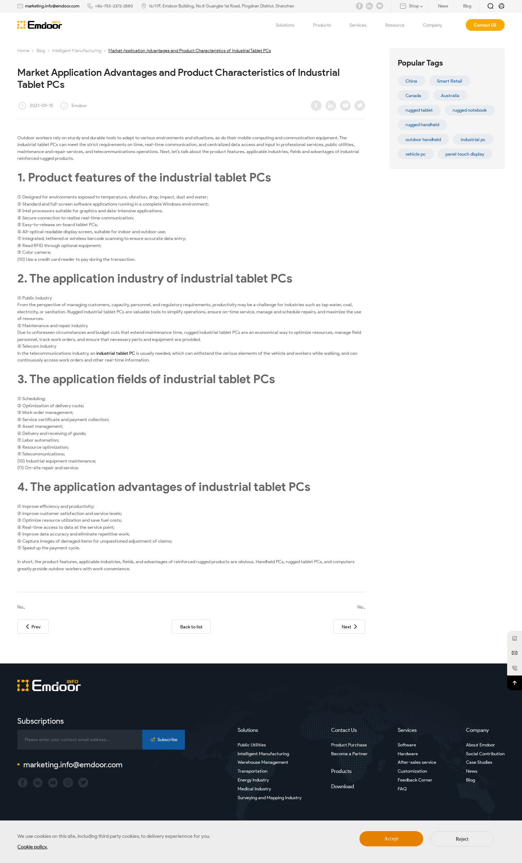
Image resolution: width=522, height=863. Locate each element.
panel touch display (465, 154)
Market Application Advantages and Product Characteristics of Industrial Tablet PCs (189, 50)
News (471, 771)
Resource (399, 25)
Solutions (289, 25)
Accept (391, 838)
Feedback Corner (415, 780)
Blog (40, 50)
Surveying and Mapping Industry (269, 797)
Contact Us (344, 730)
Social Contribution (485, 753)
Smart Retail (449, 81)
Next (349, 626)
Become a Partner (349, 753)
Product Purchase (349, 744)
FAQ (402, 788)
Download (342, 786)
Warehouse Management (263, 762)
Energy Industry (253, 780)
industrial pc (473, 139)
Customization (412, 771)
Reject (462, 839)
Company (436, 25)
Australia (450, 95)
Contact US (485, 25)
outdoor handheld (423, 139)
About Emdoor (480, 744)
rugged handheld (422, 124)
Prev (33, 626)
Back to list (191, 626)
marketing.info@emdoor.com (52, 6)
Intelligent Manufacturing (76, 50)
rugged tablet (419, 110)
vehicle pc (415, 154)
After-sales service (417, 762)
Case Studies (479, 762)
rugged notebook (470, 110)
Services (362, 25)
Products (326, 25)
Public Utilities (252, 744)
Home (23, 50)
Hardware (408, 753)
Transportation (252, 771)
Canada (413, 95)
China (411, 81)
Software (407, 744)
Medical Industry (254, 788)
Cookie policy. (32, 847)
